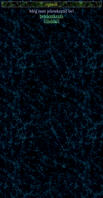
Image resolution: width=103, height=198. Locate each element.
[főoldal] (51, 21)
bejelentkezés (51, 16)
